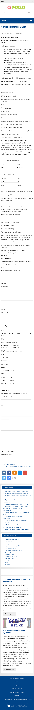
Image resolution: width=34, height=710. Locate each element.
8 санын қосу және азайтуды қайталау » (19, 466)
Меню (2, 1)
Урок (17, 681)
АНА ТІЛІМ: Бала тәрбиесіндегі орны (17, 529)
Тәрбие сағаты (9, 558)
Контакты (17, 695)
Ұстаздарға (8, 542)
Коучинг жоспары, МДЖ (13, 546)
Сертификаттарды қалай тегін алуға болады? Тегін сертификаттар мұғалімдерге (15, 508)
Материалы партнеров (17, 692)
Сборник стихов (17, 688)
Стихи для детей (10, 554)
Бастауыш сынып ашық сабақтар (13, 33)
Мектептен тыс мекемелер (13, 550)
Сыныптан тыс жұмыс (12, 556)
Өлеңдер (8, 565)
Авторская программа (17, 678)
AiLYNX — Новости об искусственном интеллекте (19, 705)
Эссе (6, 562)
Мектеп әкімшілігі (10, 548)
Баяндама (8, 544)
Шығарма (8, 560)
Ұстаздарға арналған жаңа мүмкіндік (17, 504)
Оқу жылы (8, 552)
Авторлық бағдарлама (12, 540)
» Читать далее (9, 614)
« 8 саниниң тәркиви (8, 464)
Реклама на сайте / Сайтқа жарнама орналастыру (17, 699)
